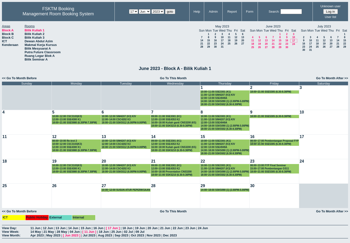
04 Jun (75, 232)
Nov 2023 (153, 235)
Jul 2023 (89, 235)
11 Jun (35, 228)
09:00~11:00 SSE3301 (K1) (166, 116)
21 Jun (165, 228)
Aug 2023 (105, 235)
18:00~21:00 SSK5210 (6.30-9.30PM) (171, 125)
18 (229, 40)
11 (229, 37)
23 (215, 43)
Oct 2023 (137, 235)
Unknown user (330, 6)
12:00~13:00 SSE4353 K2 (165, 119)
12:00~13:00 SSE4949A (214, 98)
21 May (49, 232)
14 (201, 40)
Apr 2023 (37, 235)
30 (215, 46)
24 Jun (203, 228)
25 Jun (116, 232)
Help (196, 11)
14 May (35, 232)
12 (236, 37)
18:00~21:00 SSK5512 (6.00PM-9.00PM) (124, 122)
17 (222, 40)
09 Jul (140, 232)
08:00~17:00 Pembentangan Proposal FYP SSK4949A (274, 141)
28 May (62, 232)
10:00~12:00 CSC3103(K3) (67, 116)
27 (242, 43)
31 (222, 46)
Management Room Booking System (58, 13)
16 (215, 40)
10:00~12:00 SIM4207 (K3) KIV (119, 116)
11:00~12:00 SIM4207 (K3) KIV (218, 95)
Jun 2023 (72, 235)
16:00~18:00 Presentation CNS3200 (171, 171)
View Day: (9, 228)
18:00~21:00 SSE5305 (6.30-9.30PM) (270, 91)
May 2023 (53, 235)
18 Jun (127, 228)
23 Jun (190, 228)
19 (236, 40)
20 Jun (153, 228)
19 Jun (140, 228)
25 (229, 43)
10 (222, 37)
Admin (213, 11)
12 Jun (48, 228)
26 (236, 43)
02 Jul (128, 232)
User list (330, 17)
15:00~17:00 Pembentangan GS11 (269, 168)
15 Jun (86, 228)
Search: (274, 11)
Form (249, 11)
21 (201, 43)
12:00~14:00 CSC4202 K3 (116, 119)
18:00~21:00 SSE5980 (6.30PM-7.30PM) (74, 122)
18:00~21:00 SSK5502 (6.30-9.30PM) (221, 104)
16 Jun (98, 228)
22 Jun (178, 228)
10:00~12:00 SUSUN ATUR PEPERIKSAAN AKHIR (126, 190)
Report (232, 11)
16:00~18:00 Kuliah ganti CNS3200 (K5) (173, 122)
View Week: (10, 232)
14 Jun (73, 228)
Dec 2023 (170, 235)
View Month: (11, 235)
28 (201, 46)
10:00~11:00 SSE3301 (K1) (216, 91)
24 (222, 43)
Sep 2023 (121, 235)
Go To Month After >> (332, 78)
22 (208, 43)
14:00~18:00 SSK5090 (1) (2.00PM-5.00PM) (225, 101)
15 (208, 40)
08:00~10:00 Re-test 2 (64, 140)
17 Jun (113, 228)
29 (208, 46)
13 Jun (61, 228)
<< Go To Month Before (19, 78)
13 (242, 37)
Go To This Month (173, 78)
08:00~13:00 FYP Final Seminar (268, 165)
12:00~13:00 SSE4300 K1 (66, 119)
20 (242, 40)
